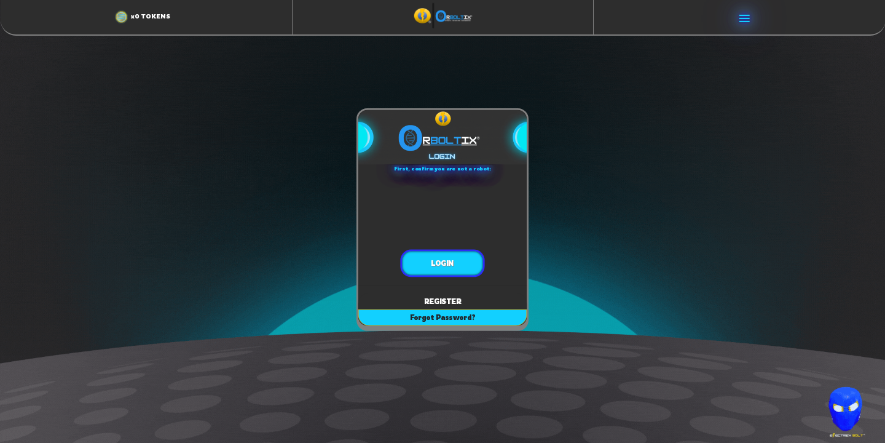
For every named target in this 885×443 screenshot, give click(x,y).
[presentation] (442, 210)
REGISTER (443, 301)
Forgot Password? (442, 317)
